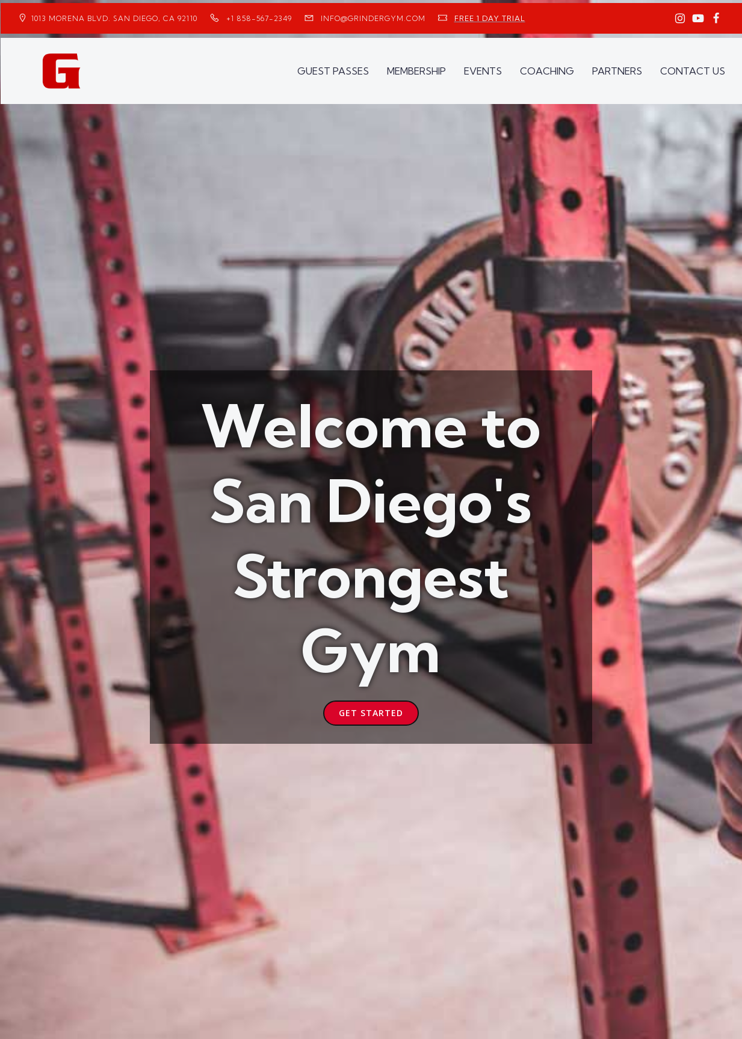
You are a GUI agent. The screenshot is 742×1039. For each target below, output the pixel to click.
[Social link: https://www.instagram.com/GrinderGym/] (680, 19)
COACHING (547, 70)
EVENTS (483, 70)
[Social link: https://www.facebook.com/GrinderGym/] (716, 19)
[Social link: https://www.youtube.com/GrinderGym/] (698, 19)
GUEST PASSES (333, 70)
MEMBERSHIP (416, 70)
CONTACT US (692, 70)
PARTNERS (617, 70)
